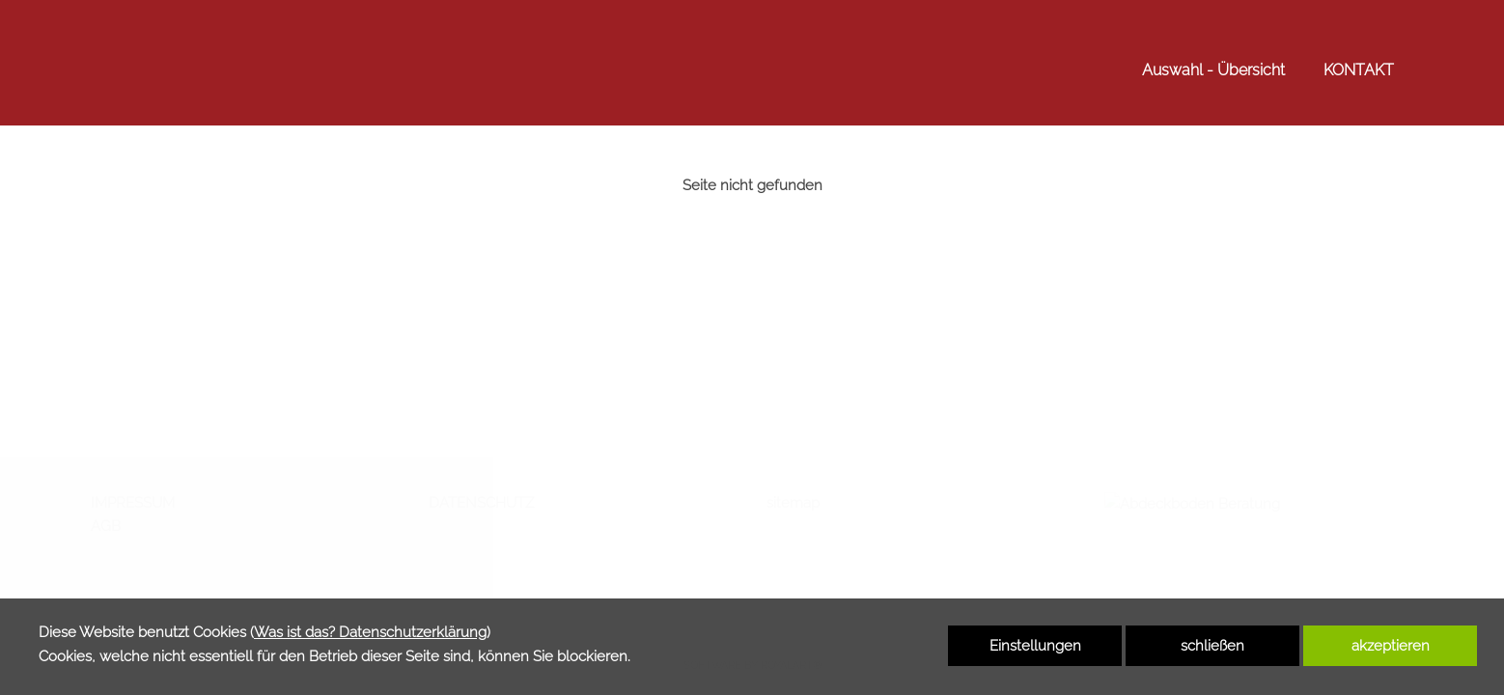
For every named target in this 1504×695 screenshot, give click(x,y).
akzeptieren (1390, 645)
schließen (1212, 645)
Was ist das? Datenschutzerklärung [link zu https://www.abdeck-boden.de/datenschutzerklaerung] (370, 632)
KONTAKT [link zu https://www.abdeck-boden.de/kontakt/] (1358, 70)
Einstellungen (1035, 645)
